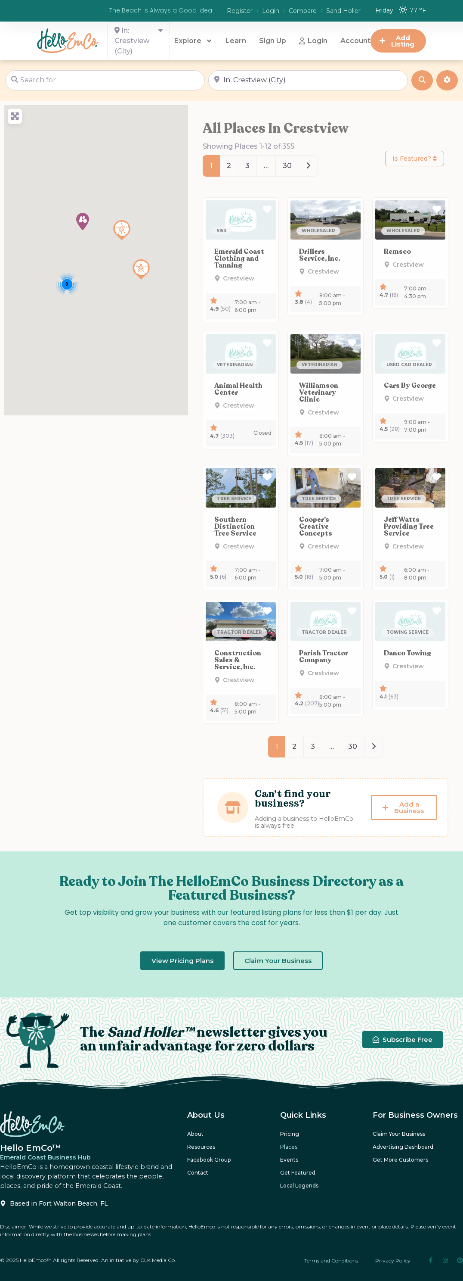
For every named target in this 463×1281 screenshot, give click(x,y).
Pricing (289, 1134)
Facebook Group (208, 1159)
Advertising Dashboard (403, 1147)
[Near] (308, 80)
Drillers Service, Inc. (319, 255)
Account (355, 41)
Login (270, 11)
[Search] (422, 80)
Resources (201, 1147)
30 (287, 166)
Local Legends (299, 1185)
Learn (235, 41)
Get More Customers (400, 1159)
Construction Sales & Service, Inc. (237, 660)
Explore (193, 40)
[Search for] (105, 80)
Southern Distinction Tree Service (235, 526)
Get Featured (297, 1172)
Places (288, 1147)
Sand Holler (343, 11)
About (195, 1134)
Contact (197, 1172)
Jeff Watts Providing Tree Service (409, 526)
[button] (82, 221)
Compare (303, 11)
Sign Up (272, 41)
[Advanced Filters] (447, 80)
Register (240, 11)
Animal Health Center (238, 389)
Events (289, 1159)
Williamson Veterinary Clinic (318, 392)
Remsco (397, 251)
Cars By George (410, 385)
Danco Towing (407, 653)
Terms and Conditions (331, 1260)
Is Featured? (414, 158)
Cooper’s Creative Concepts (315, 526)
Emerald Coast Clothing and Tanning (239, 258)
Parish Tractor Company (323, 656)
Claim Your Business (399, 1134)
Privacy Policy (393, 1260)
